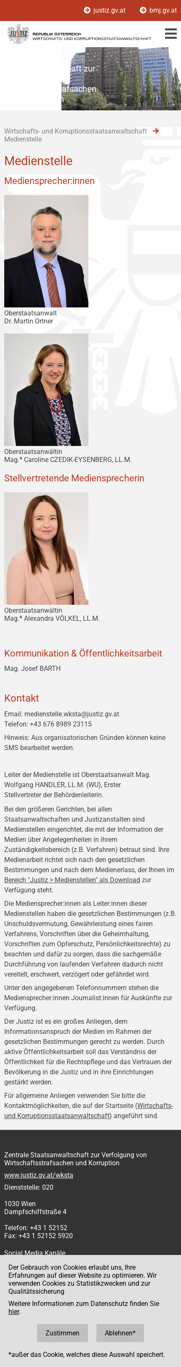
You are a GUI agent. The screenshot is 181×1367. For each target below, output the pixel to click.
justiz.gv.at (105, 10)
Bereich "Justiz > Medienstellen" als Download (72, 880)
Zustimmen (62, 1333)
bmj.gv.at (158, 10)
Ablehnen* (120, 1333)
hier (13, 1312)
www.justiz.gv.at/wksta (38, 1175)
